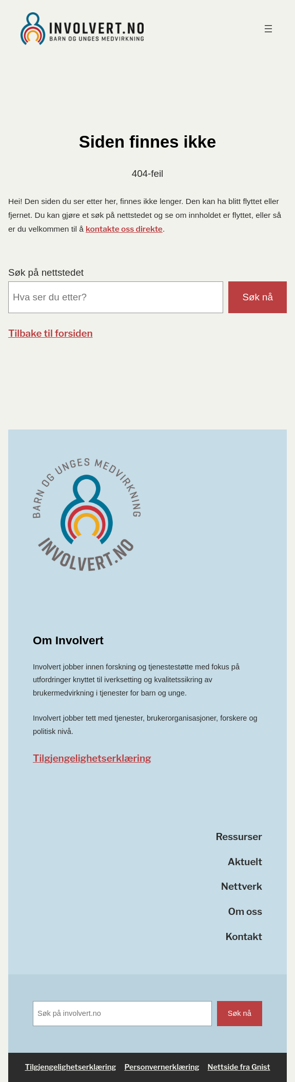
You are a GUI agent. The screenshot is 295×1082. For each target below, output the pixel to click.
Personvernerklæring (161, 1067)
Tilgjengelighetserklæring (92, 758)
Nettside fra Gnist (239, 1067)
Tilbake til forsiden (50, 333)
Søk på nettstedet (46, 272)
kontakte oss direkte (124, 229)
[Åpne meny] (268, 29)
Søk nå (258, 297)
